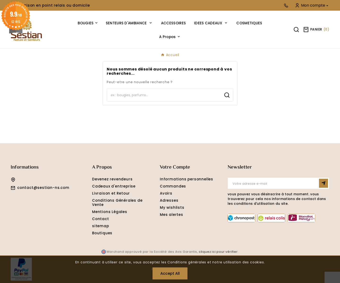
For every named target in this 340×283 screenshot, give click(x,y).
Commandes (173, 186)
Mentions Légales (109, 211)
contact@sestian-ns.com (43, 187)
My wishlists (172, 207)
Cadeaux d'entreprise (114, 186)
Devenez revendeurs (112, 179)
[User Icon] (312, 5)
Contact (100, 218)
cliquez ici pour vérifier (218, 252)
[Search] (164, 95)
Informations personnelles (186, 179)
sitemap (100, 225)
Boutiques (102, 233)
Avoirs (166, 193)
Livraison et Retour (111, 193)
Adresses (169, 200)
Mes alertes (171, 214)
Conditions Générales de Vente (117, 202)
